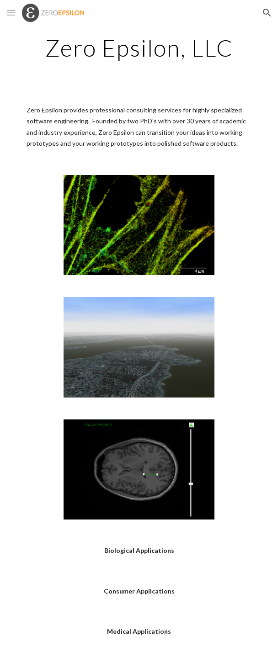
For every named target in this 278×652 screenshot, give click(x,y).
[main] (139, 48)
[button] (11, 12)
